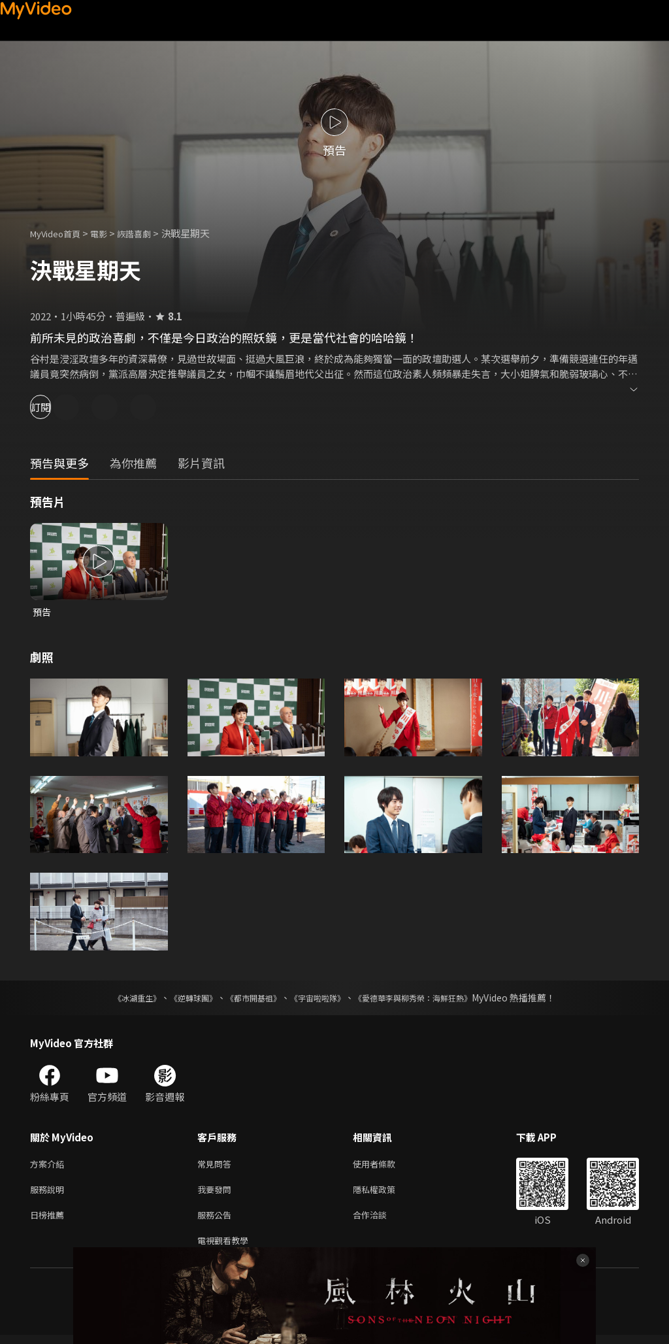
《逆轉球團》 (178, 998)
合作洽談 (380, 1221)
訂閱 (56, 407)
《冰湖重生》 (114, 998)
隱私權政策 (385, 1193)
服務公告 (217, 1221)
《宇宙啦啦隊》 (320, 998)
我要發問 (217, 1193)
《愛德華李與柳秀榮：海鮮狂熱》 (429, 998)
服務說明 (49, 1193)
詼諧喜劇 (148, 233)
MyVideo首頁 (60, 233)
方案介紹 (49, 1166)
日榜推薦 (49, 1221)
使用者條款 (385, 1166)
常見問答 (217, 1166)
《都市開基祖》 (247, 998)
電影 (109, 233)
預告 (42, 612)
